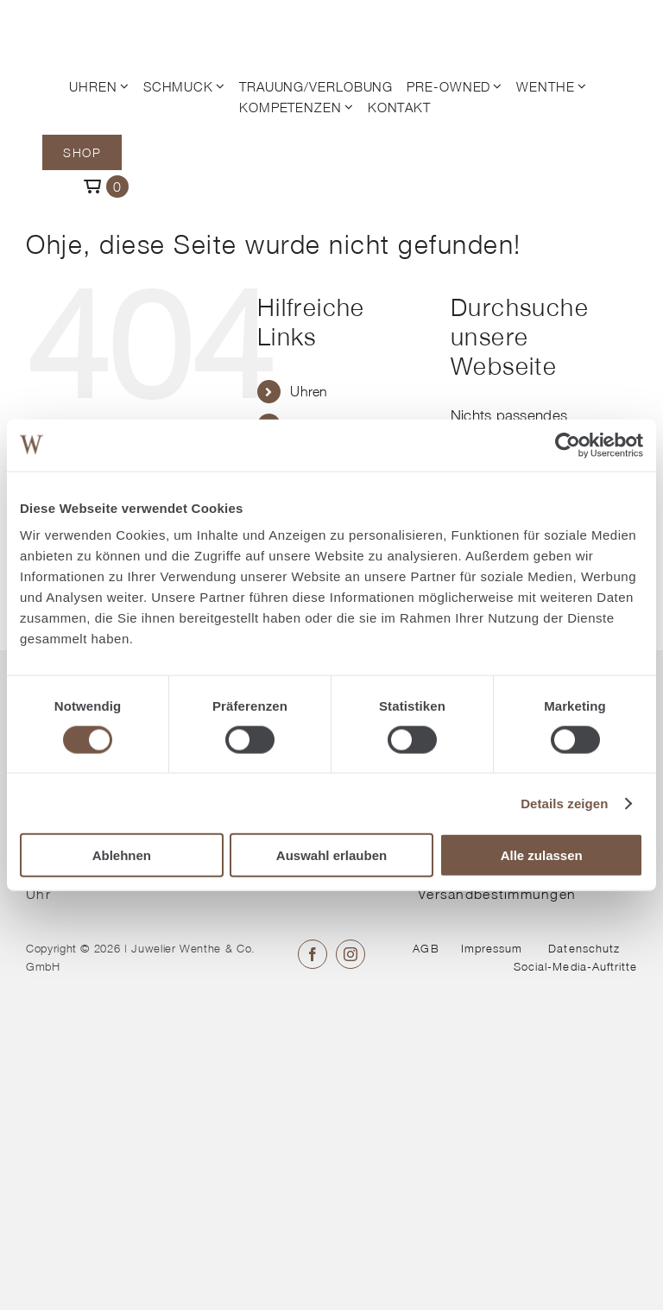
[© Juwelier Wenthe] (93, 24)
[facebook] (312, 954)
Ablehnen (121, 855)
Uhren (308, 391)
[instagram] (350, 954)
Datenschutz (583, 948)
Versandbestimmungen (497, 894)
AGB (426, 948)
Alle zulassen (542, 855)
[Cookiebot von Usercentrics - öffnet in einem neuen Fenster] (567, 445)
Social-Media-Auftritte (575, 966)
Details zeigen (564, 802)
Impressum (491, 948)
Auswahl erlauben (331, 855)
